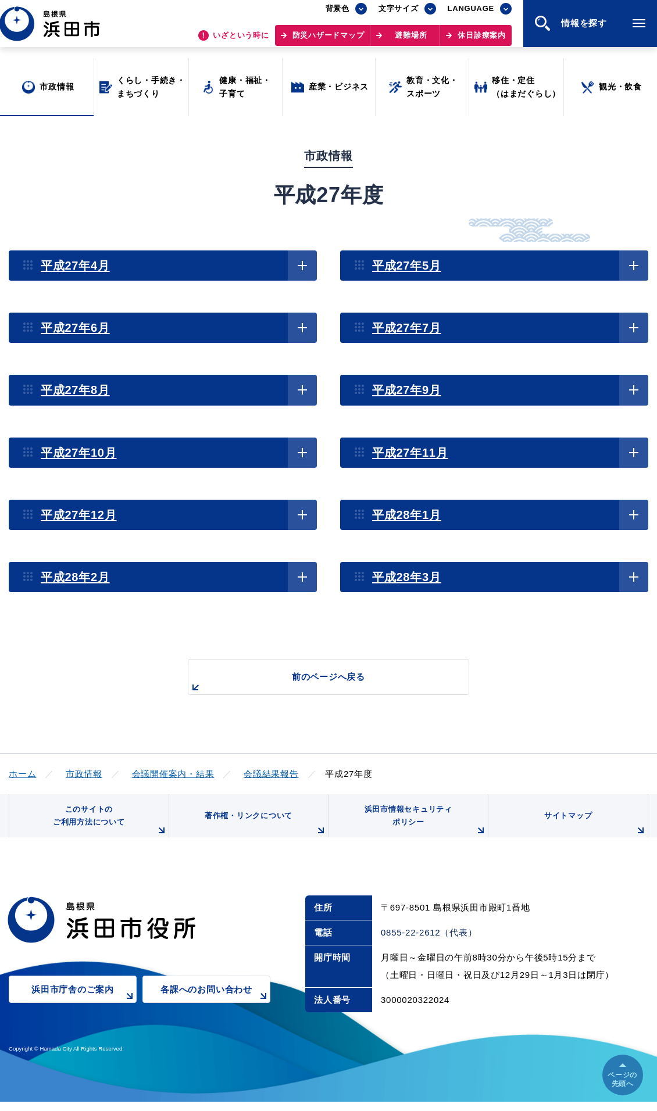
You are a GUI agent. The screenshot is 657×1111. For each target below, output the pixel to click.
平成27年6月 (75, 327)
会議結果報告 (271, 774)
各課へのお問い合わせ (215, 1006)
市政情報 (84, 774)
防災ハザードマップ (328, 41)
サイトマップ (594, 831)
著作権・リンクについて (263, 831)
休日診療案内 (482, 41)
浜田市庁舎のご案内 (84, 1006)
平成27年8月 (75, 390)
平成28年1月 (406, 514)
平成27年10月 (79, 452)
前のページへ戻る (315, 683)
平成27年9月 (406, 390)
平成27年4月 (75, 265)
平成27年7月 (406, 327)
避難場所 (411, 41)
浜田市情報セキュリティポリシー (423, 827)
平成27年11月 (410, 452)
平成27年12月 (79, 514)
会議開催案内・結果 (173, 774)
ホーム (22, 774)
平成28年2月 (75, 577)
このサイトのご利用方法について (108, 827)
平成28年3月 (406, 577)
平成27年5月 (406, 265)
